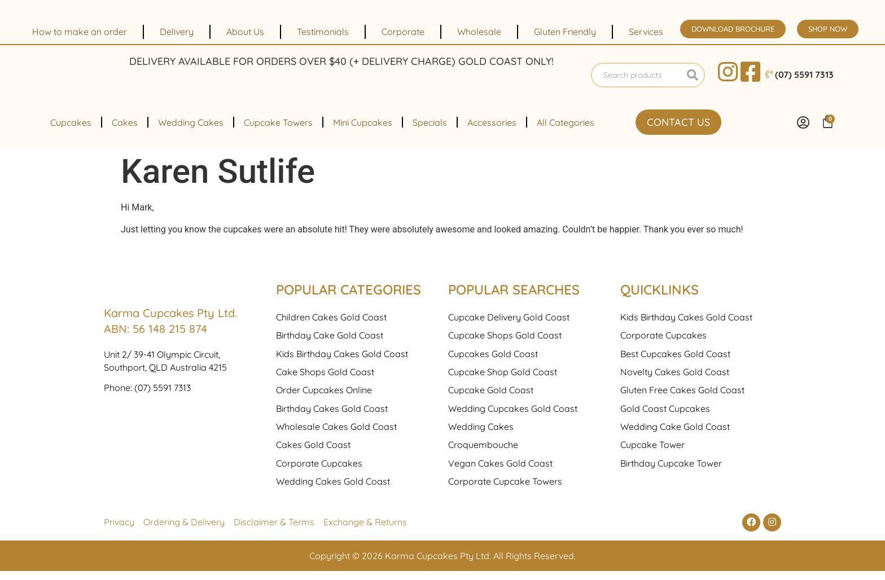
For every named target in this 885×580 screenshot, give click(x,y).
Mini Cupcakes (362, 131)
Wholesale (479, 31)
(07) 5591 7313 (162, 471)
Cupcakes (70, 131)
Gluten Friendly (565, 31)
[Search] (692, 79)
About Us (245, 31)
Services (646, 31)
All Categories (565, 131)
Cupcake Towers (278, 131)
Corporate (403, 31)
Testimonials (323, 31)
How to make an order (79, 31)
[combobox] (637, 79)
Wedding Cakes (191, 131)
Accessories (491, 131)
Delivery (177, 31)
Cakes (125, 131)
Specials (430, 131)
